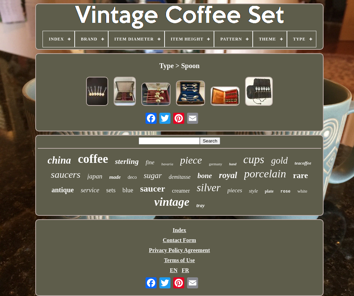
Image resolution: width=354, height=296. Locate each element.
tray (200, 205)
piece (191, 160)
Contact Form (179, 240)
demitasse (179, 177)
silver (209, 188)
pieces (234, 190)
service (90, 190)
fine (150, 162)
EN (173, 270)
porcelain (265, 173)
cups (253, 159)
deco (132, 177)
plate (269, 191)
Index (179, 230)
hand (232, 164)
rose (285, 191)
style (253, 191)
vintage (171, 201)
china (59, 160)
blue (127, 190)
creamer (181, 191)
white (302, 191)
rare (300, 175)
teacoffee (303, 163)
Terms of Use (179, 260)
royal (228, 175)
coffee (93, 159)
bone (204, 176)
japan (94, 176)
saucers (66, 174)
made (115, 177)
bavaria (167, 164)
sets (110, 190)
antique (63, 190)
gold (279, 160)
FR (185, 270)
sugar (153, 175)
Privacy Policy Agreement (179, 250)
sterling (127, 161)
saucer (152, 189)
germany (215, 164)
